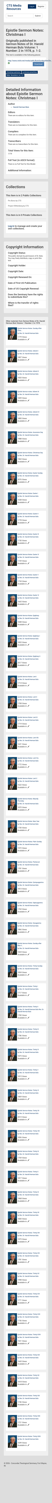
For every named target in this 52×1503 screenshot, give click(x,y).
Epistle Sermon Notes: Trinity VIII (29, 1131)
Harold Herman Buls (21, 107)
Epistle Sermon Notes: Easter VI (28, 595)
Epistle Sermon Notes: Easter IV (28, 554)
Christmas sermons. (13, 72)
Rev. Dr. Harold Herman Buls (29, 333)
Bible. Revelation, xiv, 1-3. (15, 75)
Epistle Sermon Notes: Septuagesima (30, 903)
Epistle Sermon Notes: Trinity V (28, 1070)
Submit (38, 16)
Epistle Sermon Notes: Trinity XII (28, 1212)
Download (38, 64)
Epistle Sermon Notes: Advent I (28, 351)
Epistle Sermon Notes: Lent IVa (28, 758)
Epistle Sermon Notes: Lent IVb (28, 738)
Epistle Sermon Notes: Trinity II (28, 1007)
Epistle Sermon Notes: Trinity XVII (29, 1314)
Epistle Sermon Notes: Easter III (28, 534)
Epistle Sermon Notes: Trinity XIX (29, 1355)
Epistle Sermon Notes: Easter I (28, 493)
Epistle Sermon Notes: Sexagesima (29, 923)
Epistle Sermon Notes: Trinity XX (28, 1375)
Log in (32, 6)
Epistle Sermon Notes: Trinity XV (28, 1273)
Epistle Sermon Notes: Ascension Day (30, 432)
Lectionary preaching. (29, 72)
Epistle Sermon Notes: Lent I (27, 677)
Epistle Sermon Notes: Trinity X (28, 1172)
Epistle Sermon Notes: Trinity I (28, 986)
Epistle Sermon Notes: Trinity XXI (29, 1396)
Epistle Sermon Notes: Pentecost (29, 862)
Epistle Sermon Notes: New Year (28, 821)
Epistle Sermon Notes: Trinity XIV (29, 1253)
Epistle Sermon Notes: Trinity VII (28, 1111)
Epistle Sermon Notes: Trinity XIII (29, 1233)
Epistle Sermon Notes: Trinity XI (28, 1192)
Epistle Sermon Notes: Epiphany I (29, 636)
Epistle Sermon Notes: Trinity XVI (29, 1294)
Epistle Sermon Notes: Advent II (28, 371)
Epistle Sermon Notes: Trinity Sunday (30, 966)
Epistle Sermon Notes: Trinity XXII (29, 1416)
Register (41, 6)
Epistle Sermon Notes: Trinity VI (28, 1090)
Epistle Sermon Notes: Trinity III (28, 1029)
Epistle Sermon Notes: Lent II (27, 697)
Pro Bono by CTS (14, 201)
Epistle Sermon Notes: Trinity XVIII (29, 1334)
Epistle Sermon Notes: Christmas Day (30, 453)
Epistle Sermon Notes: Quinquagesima (30, 882)
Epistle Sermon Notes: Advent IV (28, 412)
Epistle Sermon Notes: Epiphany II (29, 656)
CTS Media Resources (13, 7)
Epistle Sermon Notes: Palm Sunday (30, 842)
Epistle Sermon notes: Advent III (28, 392)
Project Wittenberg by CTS (18, 206)
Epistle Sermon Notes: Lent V (27, 778)
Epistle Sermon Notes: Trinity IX (28, 1151)
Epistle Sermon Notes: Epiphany (28, 615)
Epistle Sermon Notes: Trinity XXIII (29, 1436)
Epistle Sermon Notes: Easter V (28, 575)
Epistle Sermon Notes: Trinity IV (28, 1049)
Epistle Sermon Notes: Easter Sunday (30, 473)
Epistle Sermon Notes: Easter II (28, 514)
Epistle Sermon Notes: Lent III (27, 717)
